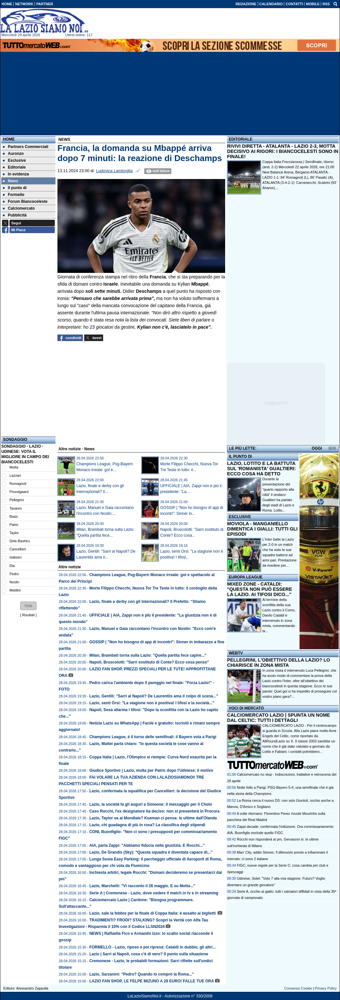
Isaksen (15, 557)
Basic (13, 516)
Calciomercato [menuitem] (19, 208)
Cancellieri (17, 549)
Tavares (15, 508)
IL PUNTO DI (240, 456)
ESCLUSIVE (240, 517)
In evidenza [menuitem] (16, 174)
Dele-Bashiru (19, 541)
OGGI (317, 448)
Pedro (14, 574)
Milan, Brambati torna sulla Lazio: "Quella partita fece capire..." (148, 655)
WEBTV (236, 653)
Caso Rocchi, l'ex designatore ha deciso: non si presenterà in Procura (154, 811)
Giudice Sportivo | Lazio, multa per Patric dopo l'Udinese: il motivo (151, 770)
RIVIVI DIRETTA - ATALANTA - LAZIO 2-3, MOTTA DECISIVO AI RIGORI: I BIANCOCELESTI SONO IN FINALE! (282, 151)
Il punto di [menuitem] (14, 188)
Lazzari (15, 475)
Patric (14, 525)
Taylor (14, 533)
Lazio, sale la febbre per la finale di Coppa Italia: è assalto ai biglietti (153, 913)
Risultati (28, 615)
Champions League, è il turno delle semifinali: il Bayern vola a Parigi (152, 737)
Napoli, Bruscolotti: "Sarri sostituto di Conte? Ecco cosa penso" (149, 662)
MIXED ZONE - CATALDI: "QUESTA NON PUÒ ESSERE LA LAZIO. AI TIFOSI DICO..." (259, 589)
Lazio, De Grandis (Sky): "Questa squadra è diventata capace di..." (151, 852)
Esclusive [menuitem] (14, 160)
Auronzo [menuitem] (13, 153)
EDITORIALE (240, 139)
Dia (12, 566)
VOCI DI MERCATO (246, 708)
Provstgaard (18, 492)
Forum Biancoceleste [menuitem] (25, 201)
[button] (28, 606)
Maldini (15, 590)
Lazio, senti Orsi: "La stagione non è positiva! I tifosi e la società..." (151, 703)
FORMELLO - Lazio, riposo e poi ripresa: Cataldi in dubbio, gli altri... (152, 947)
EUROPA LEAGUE (245, 577)
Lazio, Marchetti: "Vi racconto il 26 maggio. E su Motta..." (142, 886)
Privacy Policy (326, 988)
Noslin (14, 582)
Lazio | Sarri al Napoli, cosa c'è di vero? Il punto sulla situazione (148, 954)
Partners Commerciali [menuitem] (25, 146)
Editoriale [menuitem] (14, 167)
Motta (13, 467)
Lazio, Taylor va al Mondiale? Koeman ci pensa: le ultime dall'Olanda (153, 818)
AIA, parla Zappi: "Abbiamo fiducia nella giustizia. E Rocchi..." (147, 845)
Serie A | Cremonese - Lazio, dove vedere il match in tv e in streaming (153, 893)
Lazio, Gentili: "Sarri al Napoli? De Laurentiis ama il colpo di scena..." (153, 696)
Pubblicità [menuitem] (14, 215)
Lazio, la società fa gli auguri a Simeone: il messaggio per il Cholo (150, 804)
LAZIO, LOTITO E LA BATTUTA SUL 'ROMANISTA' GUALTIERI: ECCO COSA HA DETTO (261, 468)
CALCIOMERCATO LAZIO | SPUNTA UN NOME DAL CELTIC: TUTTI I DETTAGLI (278, 717)
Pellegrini (16, 500)
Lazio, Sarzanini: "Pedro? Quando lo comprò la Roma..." (141, 974)
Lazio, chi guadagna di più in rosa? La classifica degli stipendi (147, 825)
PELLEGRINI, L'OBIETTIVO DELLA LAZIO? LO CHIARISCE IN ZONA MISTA (278, 662)
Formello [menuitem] (13, 194)
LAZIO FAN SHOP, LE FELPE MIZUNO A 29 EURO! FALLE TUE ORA (151, 981)
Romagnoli (17, 483)
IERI (332, 448)
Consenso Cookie (298, 988)
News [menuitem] (10, 181)
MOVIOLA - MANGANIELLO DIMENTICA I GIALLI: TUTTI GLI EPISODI (262, 529)
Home (9, 139)
